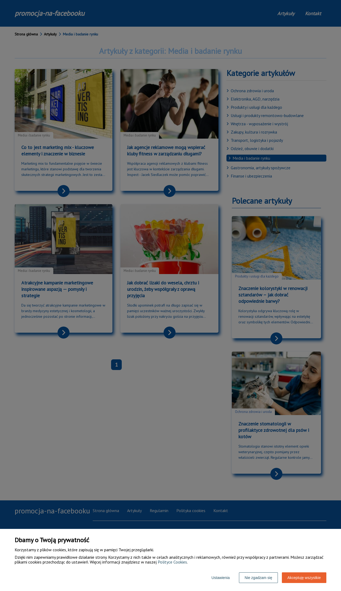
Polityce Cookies (172, 562)
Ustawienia (221, 578)
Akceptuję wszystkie (304, 578)
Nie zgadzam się (258, 578)
